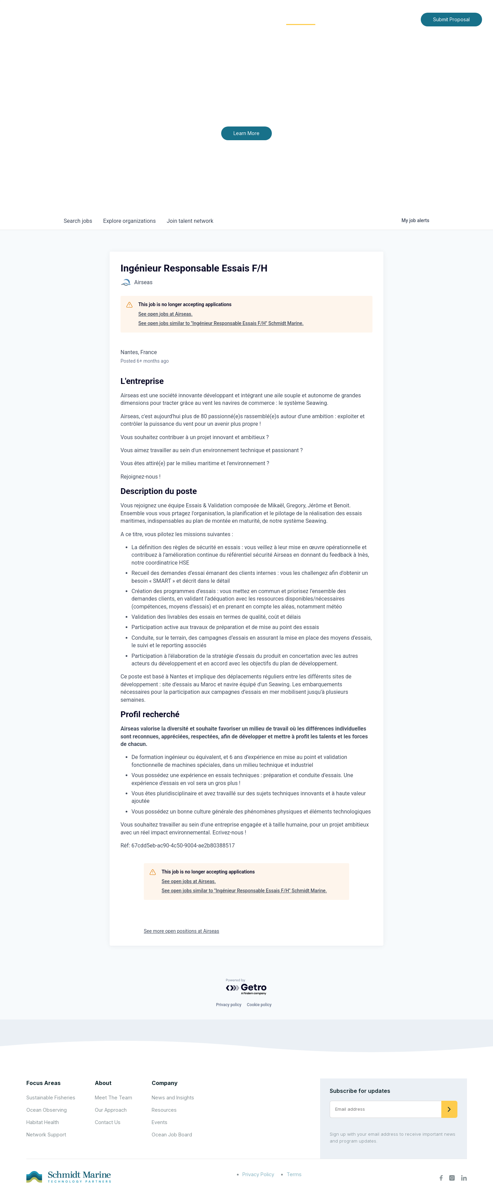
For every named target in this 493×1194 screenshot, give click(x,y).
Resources (164, 1110)
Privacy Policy (258, 1174)
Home (191, 19)
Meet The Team (113, 1097)
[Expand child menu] (228, 19)
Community (300, 19)
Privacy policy (228, 1004)
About (218, 19)
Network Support (46, 1134)
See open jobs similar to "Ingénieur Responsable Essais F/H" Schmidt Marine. (221, 323)
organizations (129, 221)
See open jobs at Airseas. (165, 314)
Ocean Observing (46, 1110)
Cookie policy (259, 1004)
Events (159, 1122)
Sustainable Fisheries (50, 1097)
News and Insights (353, 19)
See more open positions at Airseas (181, 931)
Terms (294, 1174)
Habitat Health (42, 1122)
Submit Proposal (451, 19)
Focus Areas (255, 19)
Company (165, 1083)
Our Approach (111, 1110)
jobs (78, 221)
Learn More (246, 133)
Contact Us (401, 19)
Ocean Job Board (172, 1134)
